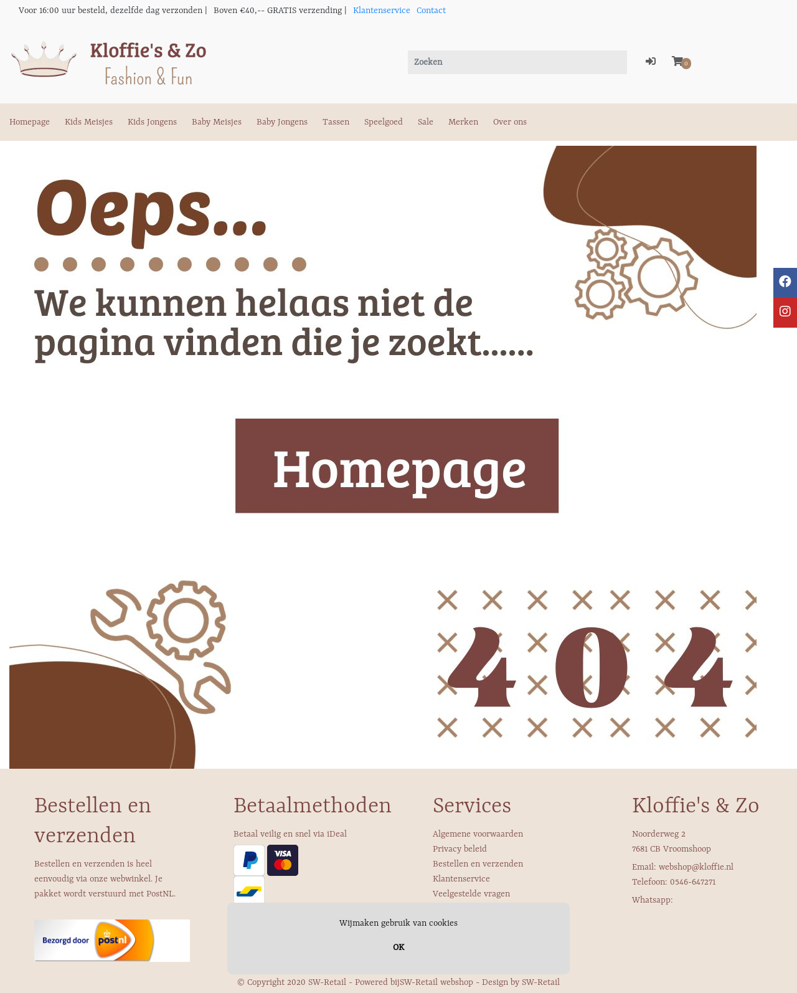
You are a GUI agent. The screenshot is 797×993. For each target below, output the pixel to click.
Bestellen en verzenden (478, 864)
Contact (431, 11)
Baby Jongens (282, 122)
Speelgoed (383, 122)
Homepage (29, 122)
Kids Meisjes (89, 122)
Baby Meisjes (217, 122)
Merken (463, 122)
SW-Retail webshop (436, 982)
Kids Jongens (152, 122)
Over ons (510, 122)
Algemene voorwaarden (478, 834)
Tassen (336, 122)
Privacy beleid (460, 849)
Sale (425, 122)
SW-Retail (541, 982)
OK (398, 948)
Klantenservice (381, 11)
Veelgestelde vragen (471, 894)
